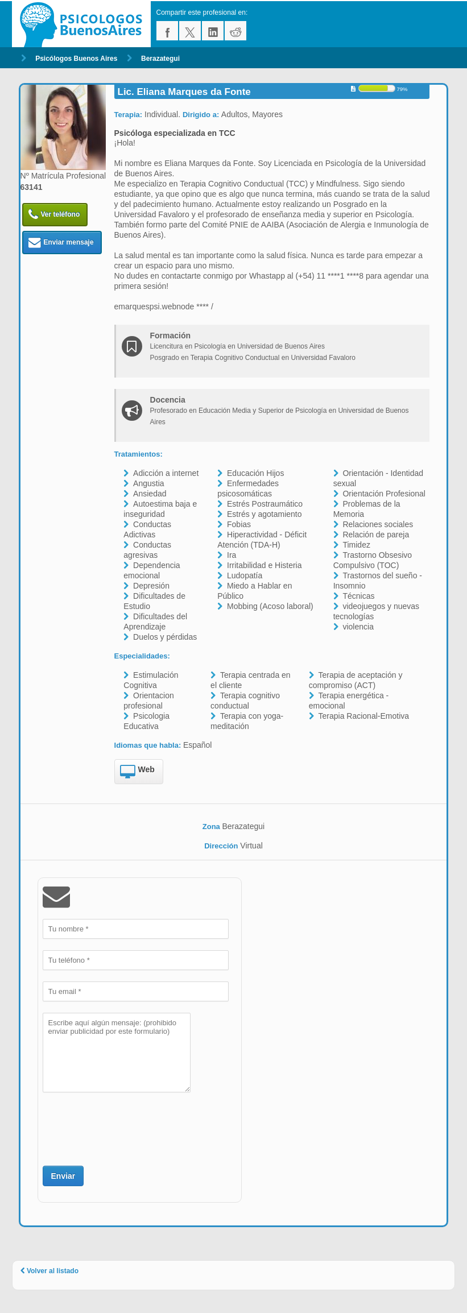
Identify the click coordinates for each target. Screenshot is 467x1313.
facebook (167, 30)
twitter (190, 30)
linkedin (213, 30)
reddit (235, 30)
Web (137, 772)
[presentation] (129, 1127)
